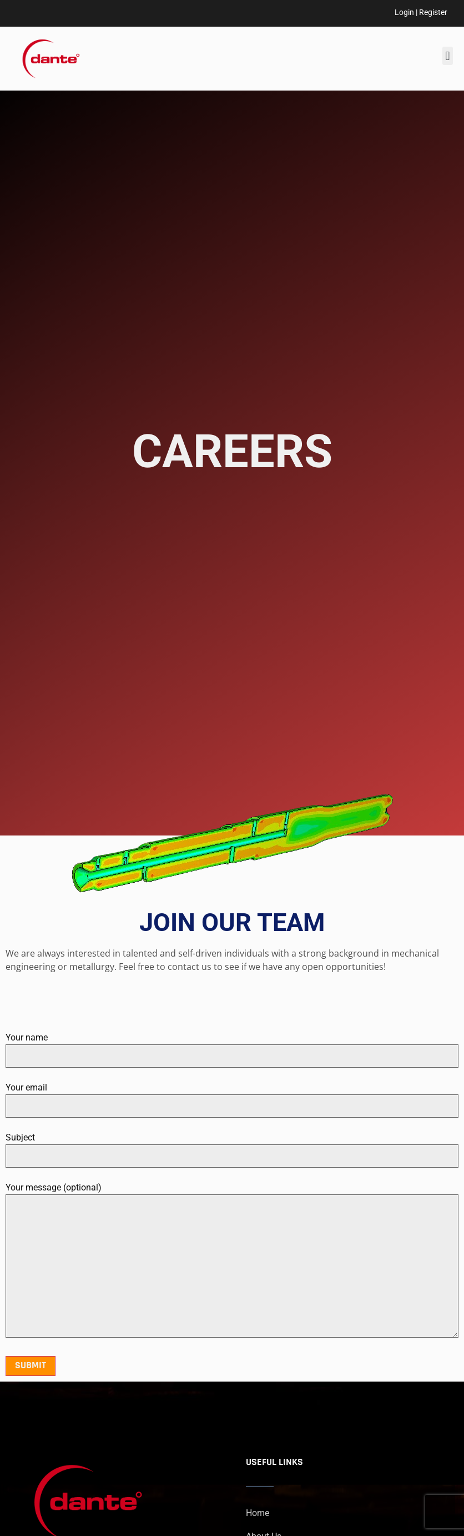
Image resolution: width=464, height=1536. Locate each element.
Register (433, 12)
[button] (447, 56)
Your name (232, 1046)
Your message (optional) (232, 1261)
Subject (232, 1146)
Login (404, 12)
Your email (232, 1096)
